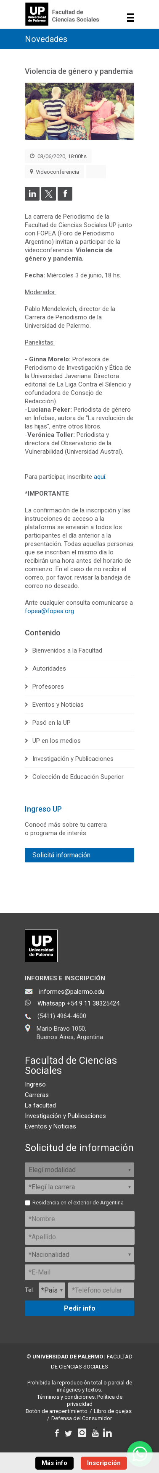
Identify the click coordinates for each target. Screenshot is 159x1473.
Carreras (37, 1095)
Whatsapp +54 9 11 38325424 (78, 1003)
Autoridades (49, 668)
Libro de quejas (113, 1411)
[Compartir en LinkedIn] (32, 198)
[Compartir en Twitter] (48, 198)
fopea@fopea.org (49, 611)
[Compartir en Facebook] (65, 198)
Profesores (48, 686)
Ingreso (35, 1084)
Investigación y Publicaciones (73, 759)
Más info (54, 1463)
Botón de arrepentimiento (56, 1411)
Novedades (46, 39)
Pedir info (79, 1308)
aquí (99, 477)
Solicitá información (61, 855)
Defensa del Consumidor (81, 1418)
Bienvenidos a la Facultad (67, 650)
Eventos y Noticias (58, 704)
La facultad (40, 1105)
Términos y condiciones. (66, 1397)
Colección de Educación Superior (78, 777)
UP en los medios (56, 740)
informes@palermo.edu (71, 991)
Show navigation (130, 17)
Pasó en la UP (51, 722)
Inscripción (104, 1463)
